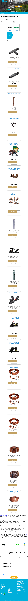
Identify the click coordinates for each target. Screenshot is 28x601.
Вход (16, 11)
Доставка (9, 589)
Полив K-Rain (10, 597)
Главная (2, 580)
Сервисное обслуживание (10, 588)
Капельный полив (3, 515)
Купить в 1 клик (14, 64)
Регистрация (13, 11)
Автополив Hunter (11, 593)
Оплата (9, 590)
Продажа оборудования (10, 581)
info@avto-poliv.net (14, 3)
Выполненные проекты (3, 587)
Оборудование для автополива (11, 592)
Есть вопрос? (18, 6)
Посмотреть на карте (20, 593)
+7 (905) (10, 7)
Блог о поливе (3, 588)
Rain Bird (16, 30)
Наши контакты (3, 589)
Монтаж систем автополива (10, 586)
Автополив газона (2, 585)
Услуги (2, 583)
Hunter (10, 30)
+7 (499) (10, 5)
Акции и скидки (10, 598)
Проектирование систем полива (10, 583)
